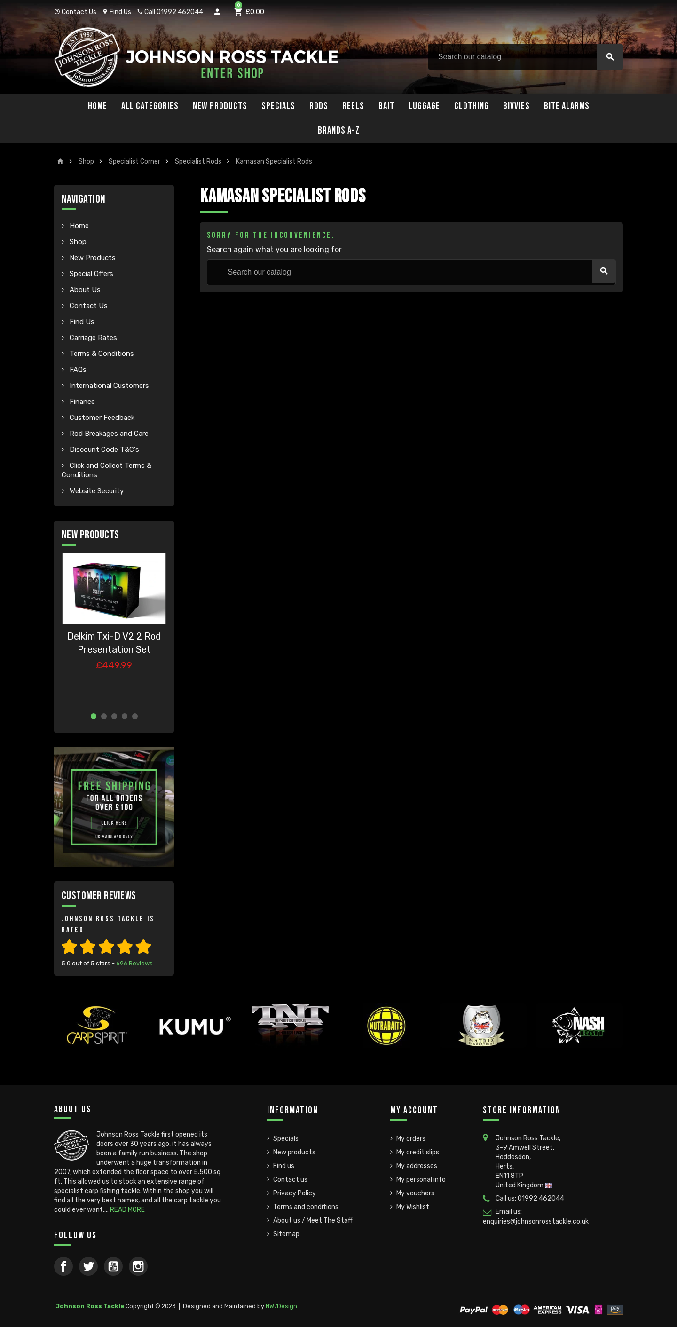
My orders (410, 1139)
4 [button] (124, 716)
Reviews (134, 963)
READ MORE (127, 1210)
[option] (114, 628)
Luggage (424, 106)
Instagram (138, 1266)
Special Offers (90, 273)
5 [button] (135, 716)
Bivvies (516, 106)
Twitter (88, 1266)
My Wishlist (412, 1207)
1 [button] (93, 716)
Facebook (63, 1266)
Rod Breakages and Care (108, 433)
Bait (386, 106)
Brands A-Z (339, 130)
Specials (278, 106)
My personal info (421, 1180)
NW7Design (281, 1306)
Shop (77, 241)
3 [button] (114, 716)
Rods (318, 106)
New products (294, 1152)
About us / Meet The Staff (313, 1220)
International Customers (108, 385)
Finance (81, 401)
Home (97, 106)
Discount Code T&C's (103, 449)
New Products (220, 106)
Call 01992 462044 (170, 12)
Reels (353, 106)
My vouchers (415, 1193)
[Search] (525, 57)
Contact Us (75, 12)
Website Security (96, 491)
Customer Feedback (101, 417)
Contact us (290, 1180)
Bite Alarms (567, 106)
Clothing (471, 106)
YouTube (113, 1266)
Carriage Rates (92, 337)
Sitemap (286, 1234)
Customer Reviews (99, 895)
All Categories (150, 106)
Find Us (116, 12)
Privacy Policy (294, 1193)
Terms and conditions (305, 1207)
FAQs (77, 369)
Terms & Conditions (101, 353)
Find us (283, 1166)
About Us (84, 289)
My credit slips (417, 1152)
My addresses (416, 1166)
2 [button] (104, 716)
